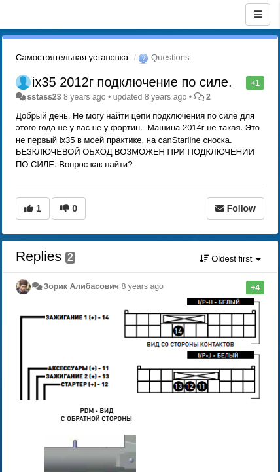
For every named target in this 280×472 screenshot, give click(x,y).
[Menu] (257, 14)
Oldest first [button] (230, 259)
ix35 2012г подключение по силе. (132, 82)
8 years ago (142, 286)
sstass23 (44, 97)
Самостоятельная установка (72, 57)
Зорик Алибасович (81, 286)
